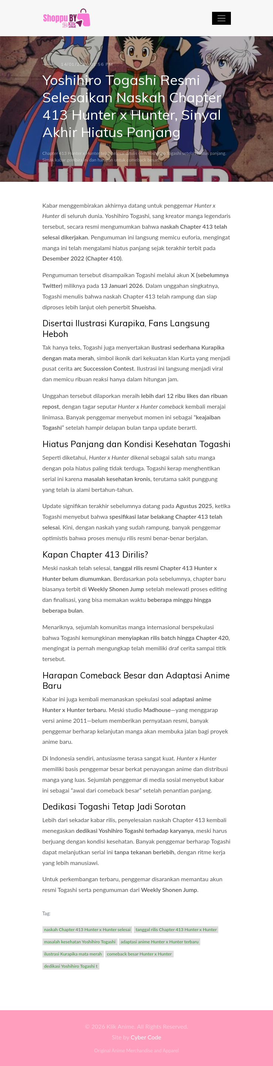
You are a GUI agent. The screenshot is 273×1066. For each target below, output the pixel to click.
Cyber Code (146, 1037)
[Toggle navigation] (221, 18)
